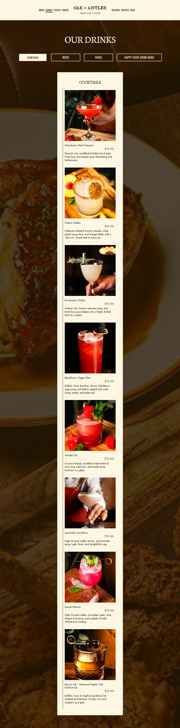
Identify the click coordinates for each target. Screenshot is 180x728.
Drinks (49, 10)
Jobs (132, 10)
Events (57, 10)
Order (65, 10)
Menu (41, 10)
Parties (125, 10)
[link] (90, 10)
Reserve (116, 10)
